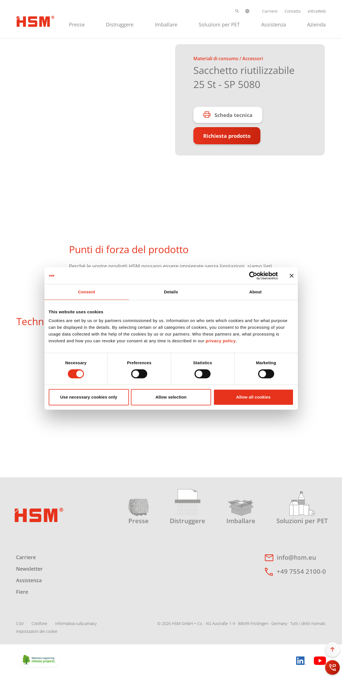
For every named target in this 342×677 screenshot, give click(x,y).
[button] (237, 11)
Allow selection (171, 397)
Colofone (39, 623)
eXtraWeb (317, 11)
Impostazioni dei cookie (36, 631)
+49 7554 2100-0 (301, 571)
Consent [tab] (86, 291)
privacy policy (220, 340)
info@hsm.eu (296, 557)
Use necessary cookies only (88, 397)
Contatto (293, 11)
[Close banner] (292, 276)
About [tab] (255, 291)
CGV (20, 623)
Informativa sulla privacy (76, 623)
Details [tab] (171, 291)
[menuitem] (77, 24)
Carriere (270, 11)
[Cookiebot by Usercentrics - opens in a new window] (253, 275)
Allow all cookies (253, 397)
